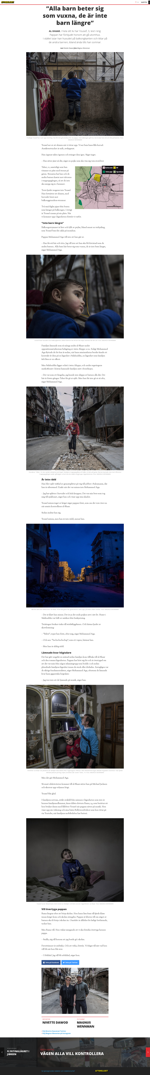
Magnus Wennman (85, 1024)
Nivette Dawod (55, 1022)
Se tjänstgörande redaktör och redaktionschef (58, 1071)
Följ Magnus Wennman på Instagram (56, 1033)
